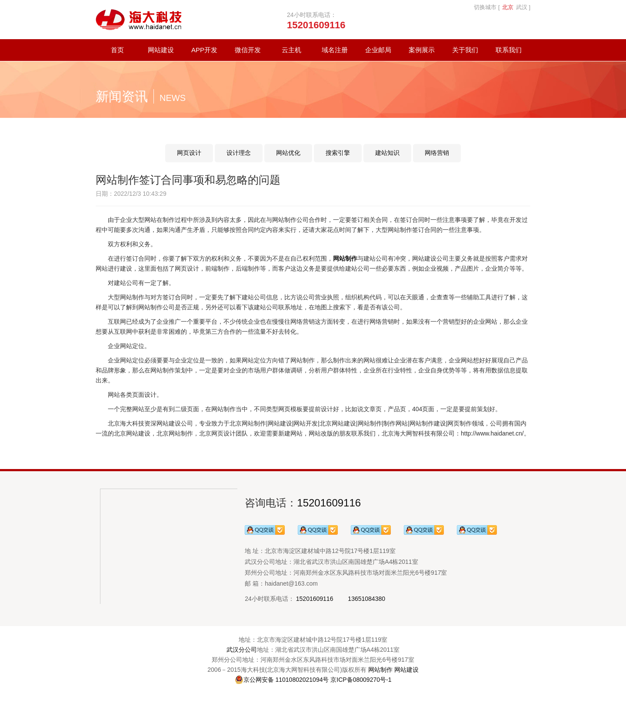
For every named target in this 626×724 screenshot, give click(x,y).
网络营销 (437, 152)
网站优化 (288, 152)
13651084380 (366, 598)
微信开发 (248, 50)
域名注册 (335, 50)
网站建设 (161, 50)
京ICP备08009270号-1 (360, 679)
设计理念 (238, 152)
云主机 (291, 50)
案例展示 (422, 50)
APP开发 (204, 50)
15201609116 (329, 503)
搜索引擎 (338, 152)
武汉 (521, 7)
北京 (507, 7)
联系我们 (509, 50)
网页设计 (189, 152)
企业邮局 (378, 50)
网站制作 (380, 669)
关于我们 (465, 50)
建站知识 (387, 152)
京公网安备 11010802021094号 (282, 679)
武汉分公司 (241, 649)
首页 (117, 50)
